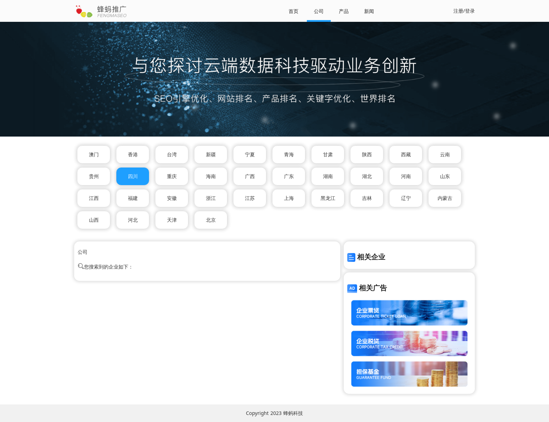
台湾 (172, 154)
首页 (293, 11)
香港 (133, 154)
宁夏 (250, 154)
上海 (289, 198)
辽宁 (406, 198)
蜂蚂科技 (293, 413)
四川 (133, 176)
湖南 (328, 176)
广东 (289, 176)
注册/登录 (464, 10)
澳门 (94, 154)
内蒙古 (445, 198)
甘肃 (328, 154)
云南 (445, 154)
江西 (94, 198)
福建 (133, 198)
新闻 (369, 11)
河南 (406, 176)
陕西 (367, 154)
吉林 (367, 198)
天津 (172, 219)
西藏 (406, 154)
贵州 (94, 176)
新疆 (211, 154)
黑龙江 (328, 198)
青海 (289, 154)
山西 (94, 219)
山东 (445, 176)
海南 (211, 176)
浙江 (211, 198)
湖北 (367, 176)
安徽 (172, 198)
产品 (344, 11)
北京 (211, 219)
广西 (250, 176)
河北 (133, 219)
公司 (319, 11)
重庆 (172, 176)
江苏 (250, 198)
